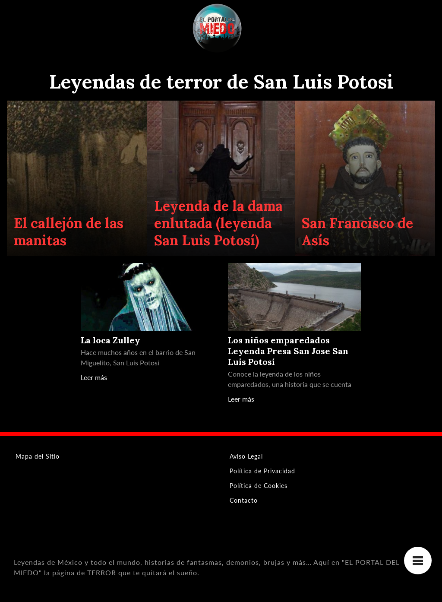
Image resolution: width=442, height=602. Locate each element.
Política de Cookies (258, 485)
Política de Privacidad (262, 471)
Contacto (244, 500)
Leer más (94, 377)
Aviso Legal (246, 456)
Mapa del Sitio (38, 456)
